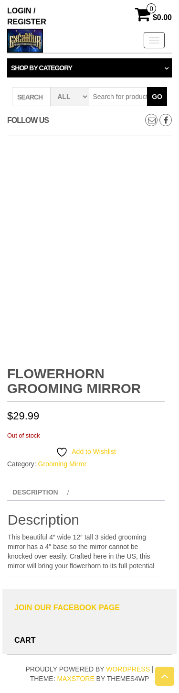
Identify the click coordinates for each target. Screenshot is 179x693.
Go (157, 96)
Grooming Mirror (62, 464)
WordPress (128, 669)
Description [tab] (35, 492)
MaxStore (75, 678)
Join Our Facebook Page (67, 608)
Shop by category (41, 68)
